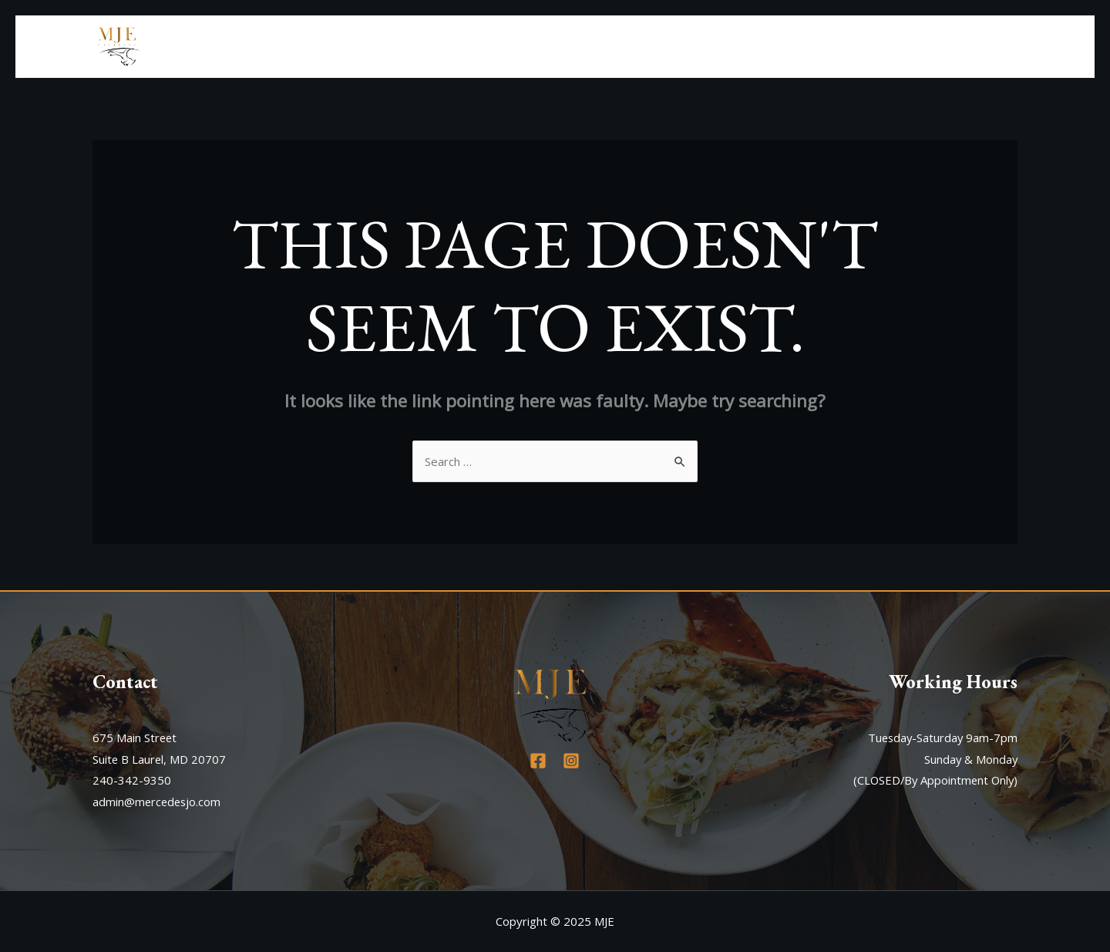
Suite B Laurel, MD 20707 (159, 759)
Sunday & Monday (970, 759)
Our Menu (880, 46)
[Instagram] (571, 760)
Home (740, 46)
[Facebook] (538, 760)
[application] (909, 46)
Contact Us (973, 46)
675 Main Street (135, 737)
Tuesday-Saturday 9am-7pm (941, 737)
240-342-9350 (131, 780)
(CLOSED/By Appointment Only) (933, 780)
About (800, 46)
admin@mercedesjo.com (158, 801)
